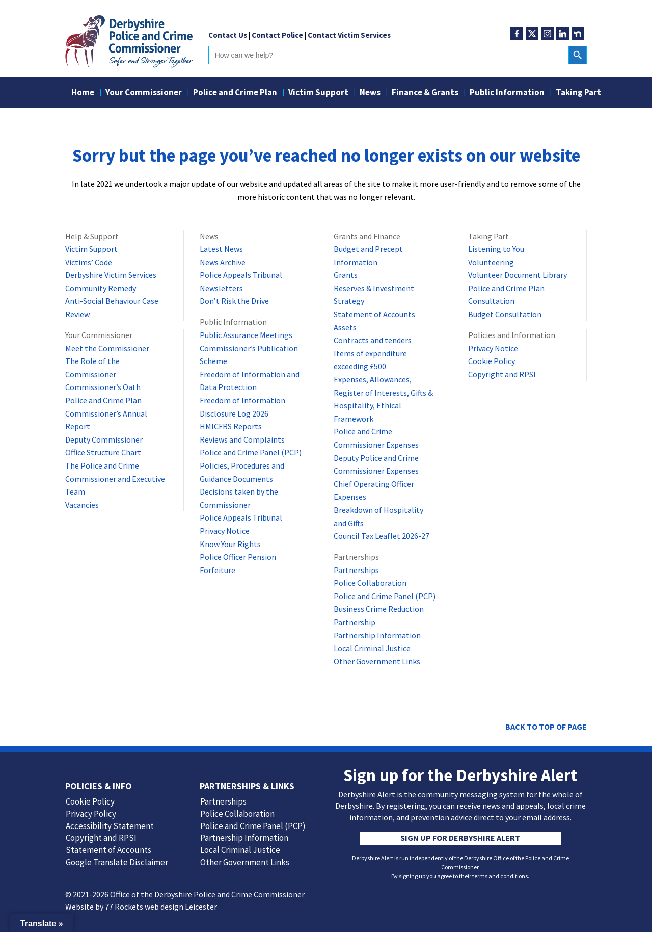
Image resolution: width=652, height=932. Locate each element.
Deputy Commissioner (104, 439)
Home (82, 93)
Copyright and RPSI (502, 374)
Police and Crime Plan (235, 93)
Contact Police (277, 35)
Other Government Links (377, 661)
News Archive (223, 262)
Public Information (507, 93)
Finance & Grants (425, 93)
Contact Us (227, 35)
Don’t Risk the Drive (234, 301)
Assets (345, 327)
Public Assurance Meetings (246, 335)
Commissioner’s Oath (103, 387)
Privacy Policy (91, 813)
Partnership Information (377, 635)
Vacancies (82, 505)
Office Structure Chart (103, 452)
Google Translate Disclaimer (117, 862)
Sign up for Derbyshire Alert (460, 838)
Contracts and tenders (373, 340)
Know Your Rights (230, 544)
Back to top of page (546, 726)
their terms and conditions (493, 876)
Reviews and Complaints (242, 439)
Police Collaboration (370, 583)
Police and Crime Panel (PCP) (251, 452)
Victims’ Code (88, 262)
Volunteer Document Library (517, 275)
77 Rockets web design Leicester (161, 906)
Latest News (221, 249)
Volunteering (491, 262)
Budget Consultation (504, 314)
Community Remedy (100, 288)
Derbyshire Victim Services (110, 275)
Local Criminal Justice (372, 648)
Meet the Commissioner (107, 348)
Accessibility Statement (110, 826)
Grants (346, 275)
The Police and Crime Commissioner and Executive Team (115, 478)
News (370, 93)
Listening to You (496, 249)
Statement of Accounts (374, 314)
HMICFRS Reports (231, 426)
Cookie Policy (491, 361)
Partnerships (356, 570)
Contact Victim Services (349, 35)
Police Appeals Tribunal (241, 275)
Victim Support (318, 93)
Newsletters (221, 288)
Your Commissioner (143, 93)
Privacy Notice (225, 531)
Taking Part (578, 93)
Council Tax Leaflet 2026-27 (381, 536)
